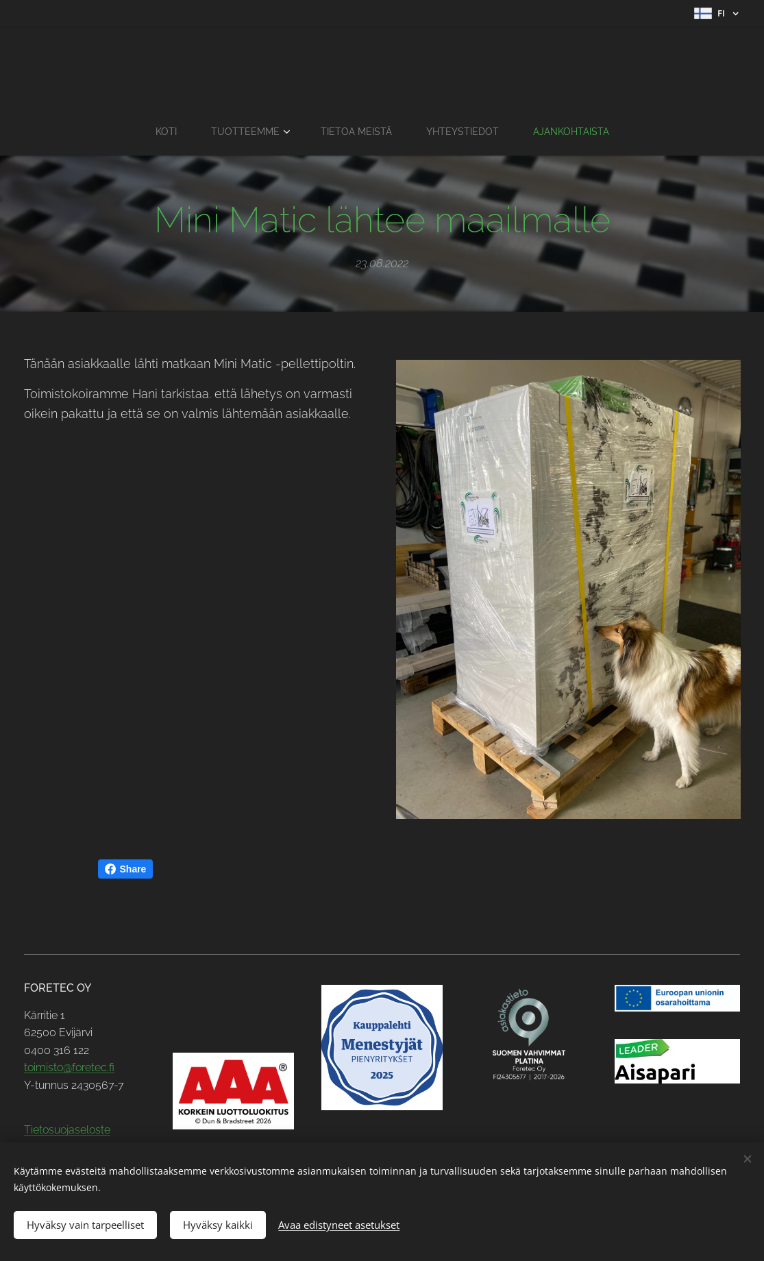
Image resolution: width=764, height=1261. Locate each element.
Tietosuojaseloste (67, 1130)
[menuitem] (163, 131)
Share (126, 869)
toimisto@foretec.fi (69, 1068)
